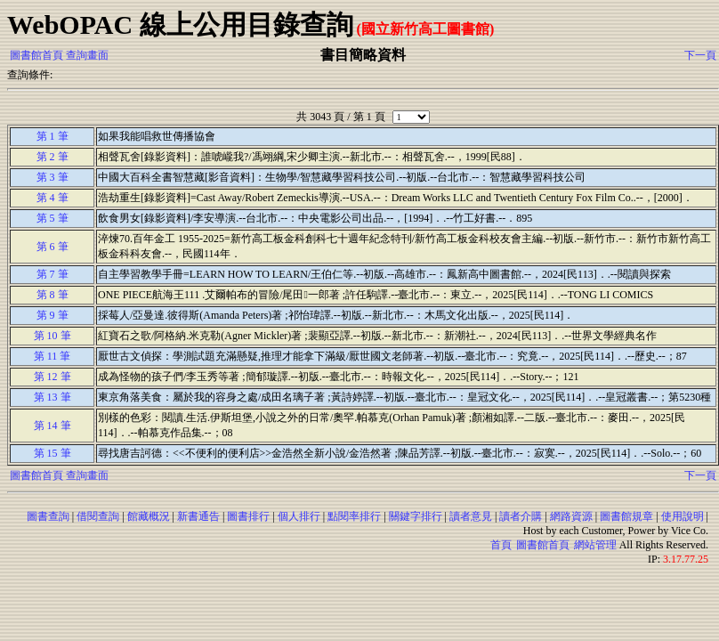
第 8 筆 (52, 294)
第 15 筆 (52, 453)
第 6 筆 (52, 246)
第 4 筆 (52, 197)
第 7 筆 (52, 274)
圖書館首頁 (36, 55)
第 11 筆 (52, 356)
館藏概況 (148, 516)
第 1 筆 (52, 136)
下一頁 (700, 55)
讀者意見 (470, 516)
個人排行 (299, 516)
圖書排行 (248, 516)
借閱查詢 (98, 516)
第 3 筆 (52, 177)
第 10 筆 (52, 335)
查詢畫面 (87, 55)
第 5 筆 (52, 218)
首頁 (501, 545)
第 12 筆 (52, 376)
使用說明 (682, 516)
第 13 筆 (52, 397)
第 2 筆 (52, 156)
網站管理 (595, 545)
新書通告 (198, 516)
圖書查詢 (48, 516)
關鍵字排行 (415, 516)
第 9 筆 (52, 315)
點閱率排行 (354, 516)
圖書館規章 (626, 516)
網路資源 (571, 516)
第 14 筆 (52, 425)
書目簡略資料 (363, 54)
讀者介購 (520, 516)
